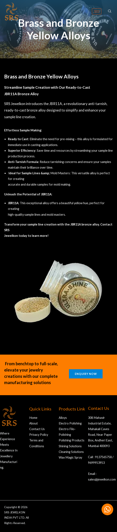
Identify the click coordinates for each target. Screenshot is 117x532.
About (33, 423)
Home (33, 417)
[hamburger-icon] (96, 11)
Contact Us (37, 429)
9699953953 (96, 462)
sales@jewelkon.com (102, 479)
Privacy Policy (38, 434)
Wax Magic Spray (70, 457)
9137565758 (103, 457)
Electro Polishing (70, 423)
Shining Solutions (70, 446)
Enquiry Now (86, 374)
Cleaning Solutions (71, 452)
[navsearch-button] (110, 11)
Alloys (63, 417)
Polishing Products (71, 440)
